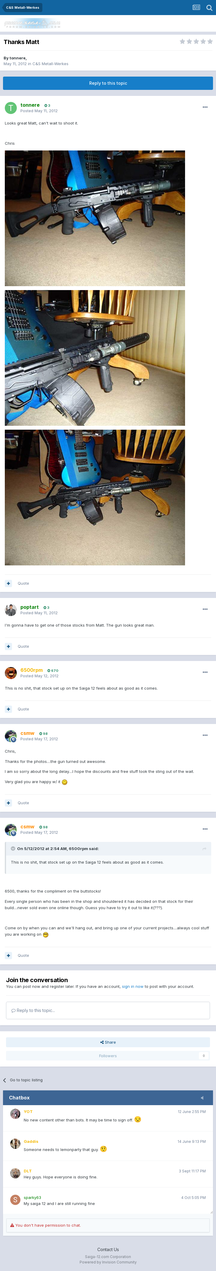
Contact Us (108, 1249)
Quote (23, 583)
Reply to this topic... (33, 1010)
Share (108, 1042)
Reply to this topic (108, 83)
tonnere (18, 57)
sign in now (133, 986)
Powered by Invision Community (108, 1262)
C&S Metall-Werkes (50, 63)
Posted (39, 110)
